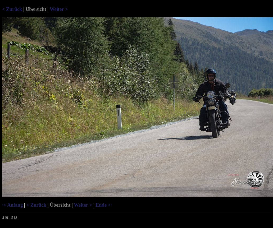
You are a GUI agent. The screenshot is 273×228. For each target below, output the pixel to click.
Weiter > (59, 9)
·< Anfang (12, 205)
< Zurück (12, 9)
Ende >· (103, 205)
